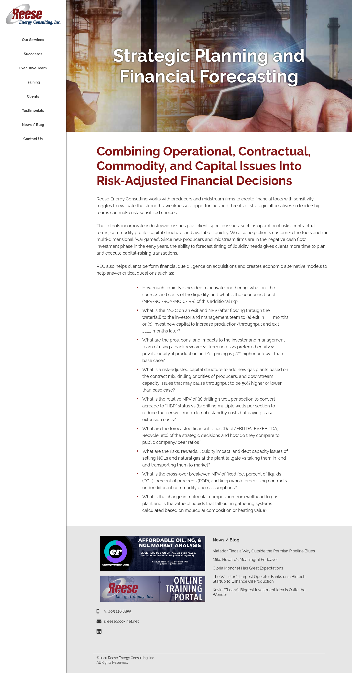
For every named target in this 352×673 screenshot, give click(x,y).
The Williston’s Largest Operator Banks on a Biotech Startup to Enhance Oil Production (259, 579)
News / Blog (226, 539)
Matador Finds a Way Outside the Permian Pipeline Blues (264, 551)
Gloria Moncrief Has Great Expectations (248, 568)
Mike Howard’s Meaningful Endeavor (245, 559)
